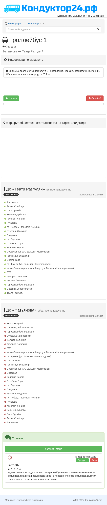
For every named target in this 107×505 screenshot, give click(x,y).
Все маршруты (15, 23)
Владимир (33, 23)
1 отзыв (11, 98)
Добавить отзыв (53, 449)
